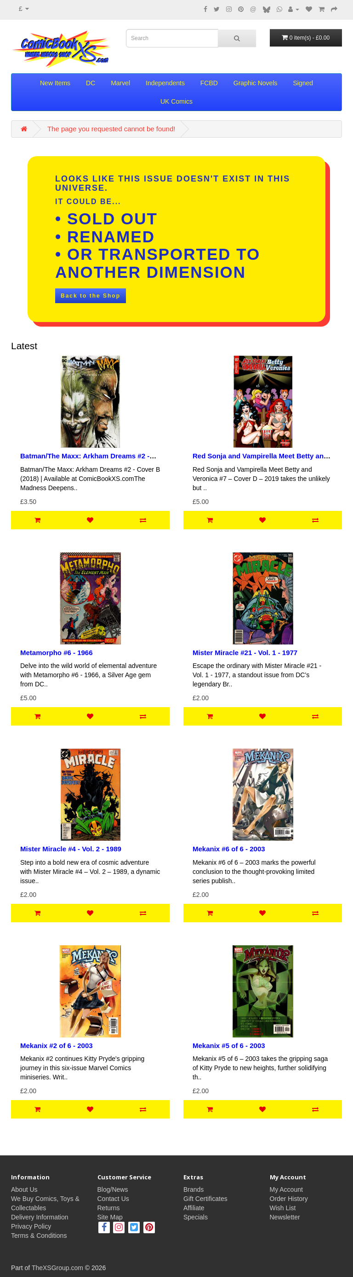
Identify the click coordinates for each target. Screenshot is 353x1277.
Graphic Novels (255, 83)
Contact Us (113, 1198)
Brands (193, 1189)
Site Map (110, 1217)
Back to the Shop (90, 296)
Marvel (120, 83)
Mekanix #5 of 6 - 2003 (229, 1045)
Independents (165, 83)
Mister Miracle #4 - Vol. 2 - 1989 (70, 849)
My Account (286, 1189)
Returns (108, 1208)
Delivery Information (39, 1217)
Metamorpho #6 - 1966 (56, 652)
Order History (289, 1198)
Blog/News (112, 1189)
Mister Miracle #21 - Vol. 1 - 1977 (245, 652)
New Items (55, 83)
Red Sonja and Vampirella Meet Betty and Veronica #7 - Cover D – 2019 (260, 460)
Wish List (283, 1208)
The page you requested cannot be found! (111, 129)
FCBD (209, 83)
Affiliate (194, 1208)
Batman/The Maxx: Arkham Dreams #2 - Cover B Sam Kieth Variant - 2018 (84, 460)
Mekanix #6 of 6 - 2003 (229, 849)
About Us (24, 1189)
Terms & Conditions (39, 1235)
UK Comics (176, 101)
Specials (195, 1217)
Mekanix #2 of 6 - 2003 (56, 1045)
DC (90, 83)
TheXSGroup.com (57, 1267)
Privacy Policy (31, 1226)
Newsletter (285, 1217)
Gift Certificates (205, 1198)
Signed (303, 83)
